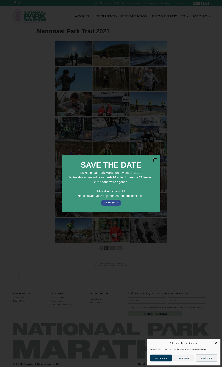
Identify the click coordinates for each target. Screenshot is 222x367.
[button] (215, 343)
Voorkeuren (207, 358)
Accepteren (161, 358)
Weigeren (184, 358)
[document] (111, 183)
